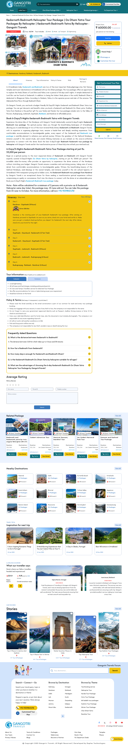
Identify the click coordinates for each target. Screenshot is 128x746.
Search (115, 670)
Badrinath (45, 73)
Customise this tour (106, 61)
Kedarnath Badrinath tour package (39, 191)
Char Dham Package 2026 (51, 10)
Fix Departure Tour (110, 10)
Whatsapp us (103, 57)
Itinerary (29, 90)
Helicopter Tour (72, 10)
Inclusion (16, 289)
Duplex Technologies (96, 743)
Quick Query (116, 739)
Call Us (11, 464)
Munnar (40, 700)
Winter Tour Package (78, 707)
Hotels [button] (34, 10)
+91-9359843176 (66, 201)
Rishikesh (29, 73)
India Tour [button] (22, 10)
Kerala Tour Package (78, 694)
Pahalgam (58, 694)
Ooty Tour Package (77, 697)
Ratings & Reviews (83, 90)
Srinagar (57, 687)
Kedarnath (37, 73)
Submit (42, 407)
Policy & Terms (56, 90)
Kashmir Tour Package (78, 704)
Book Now (108, 38)
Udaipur (57, 704)
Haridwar (22, 73)
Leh (39, 697)
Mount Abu (42, 707)
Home (12, 10)
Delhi (40, 694)
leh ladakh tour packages (79, 700)
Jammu (40, 704)
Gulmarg (41, 687)
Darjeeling (58, 700)
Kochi (56, 697)
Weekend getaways (90, 10)
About (15, 90)
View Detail (22, 464)
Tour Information (42, 90)
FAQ (69, 90)
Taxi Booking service (78, 687)
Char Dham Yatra (77, 711)
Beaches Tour (75, 714)
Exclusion (38, 289)
